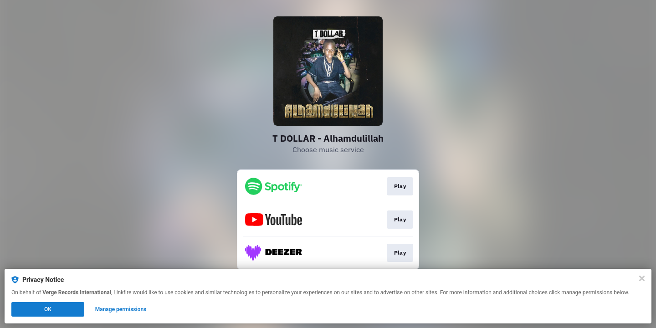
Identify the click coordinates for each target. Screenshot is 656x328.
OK (47, 309)
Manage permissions (121, 309)
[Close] (642, 278)
